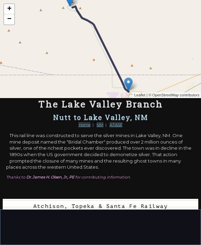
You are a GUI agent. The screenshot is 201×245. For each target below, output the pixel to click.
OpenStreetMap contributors (175, 95)
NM (100, 124)
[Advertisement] (100, 227)
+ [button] (9, 9)
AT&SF (116, 124)
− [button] (9, 19)
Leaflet (140, 95)
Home (84, 124)
